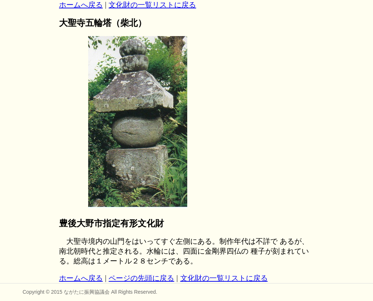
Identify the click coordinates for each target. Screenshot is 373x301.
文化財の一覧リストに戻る (152, 5)
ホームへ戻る (81, 5)
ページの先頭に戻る (141, 278)
